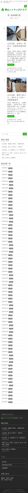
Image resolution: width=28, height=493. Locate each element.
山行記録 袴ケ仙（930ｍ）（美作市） (12, 146)
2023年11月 (7, 248)
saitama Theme (15, 491)
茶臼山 (11, 71)
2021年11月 (7, 308)
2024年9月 (7, 225)
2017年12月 (7, 385)
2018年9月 (7, 365)
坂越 (21, 70)
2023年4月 (7, 265)
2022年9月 (7, 285)
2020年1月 (7, 322)
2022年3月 (7, 298)
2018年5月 (7, 372)
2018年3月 (7, 379)
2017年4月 (7, 402)
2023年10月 (7, 252)
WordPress (9, 491)
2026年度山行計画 (7, 465)
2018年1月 (7, 382)
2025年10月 (7, 188)
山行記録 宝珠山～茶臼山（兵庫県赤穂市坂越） (16, 46)
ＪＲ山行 (11, 70)
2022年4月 (7, 295)
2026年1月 (7, 178)
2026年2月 (7, 175)
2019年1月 (7, 352)
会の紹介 (4, 461)
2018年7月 (7, 369)
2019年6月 (7, 335)
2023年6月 (7, 258)
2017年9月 (7, 389)
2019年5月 (7, 338)
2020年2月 (7, 318)
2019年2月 (7, 348)
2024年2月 (7, 238)
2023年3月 (7, 268)
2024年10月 (7, 221)
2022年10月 (7, 282)
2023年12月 (7, 245)
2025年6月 (7, 195)
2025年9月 (7, 191)
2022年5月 (7, 292)
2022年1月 (7, 302)
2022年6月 (7, 288)
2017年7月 (7, 392)
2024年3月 (7, 235)
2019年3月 (7, 345)
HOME (11, 18)
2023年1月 (7, 272)
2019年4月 (7, 342)
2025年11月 (7, 185)
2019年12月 (7, 325)
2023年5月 (7, 262)
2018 (16, 18)
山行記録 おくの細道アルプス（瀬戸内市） (14, 150)
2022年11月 (7, 278)
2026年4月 (7, 168)
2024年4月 (7, 232)
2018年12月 (7, 355)
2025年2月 (7, 208)
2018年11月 (7, 358)
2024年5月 (7, 228)
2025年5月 (7, 198)
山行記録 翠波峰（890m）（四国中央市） (13, 143)
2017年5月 (7, 399)
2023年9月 (7, 255)
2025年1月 (7, 211)
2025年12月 (7, 181)
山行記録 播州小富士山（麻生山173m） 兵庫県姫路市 (17, 97)
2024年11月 (7, 218)
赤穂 (14, 71)
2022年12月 (7, 275)
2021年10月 (7, 312)
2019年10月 (7, 332)
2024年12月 (7, 215)
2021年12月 (7, 305)
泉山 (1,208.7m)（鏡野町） (9, 157)
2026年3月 (7, 171)
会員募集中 (5, 468)
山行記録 (16, 70)
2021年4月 (7, 315)
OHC (20, 68)
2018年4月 (7, 375)
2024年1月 (7, 242)
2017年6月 (7, 395)
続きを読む (10, 64)
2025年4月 (7, 201)
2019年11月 (7, 328)
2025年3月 (7, 205)
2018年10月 (7, 362)
